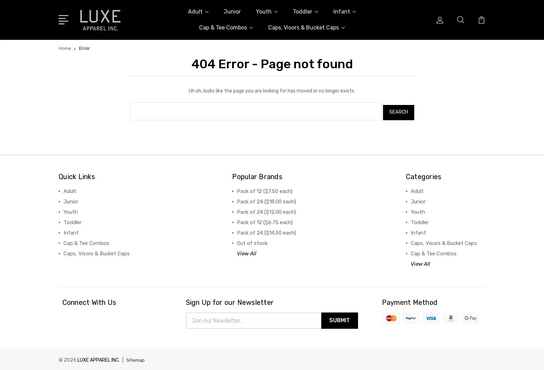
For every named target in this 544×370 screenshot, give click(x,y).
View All (246, 251)
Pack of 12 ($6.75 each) (265, 220)
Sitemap (136, 358)
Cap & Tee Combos (226, 27)
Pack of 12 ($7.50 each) (264, 188)
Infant (344, 11)
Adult (198, 11)
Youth (267, 11)
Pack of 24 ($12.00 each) (266, 209)
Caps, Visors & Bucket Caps (306, 27)
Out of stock (252, 240)
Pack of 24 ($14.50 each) (266, 230)
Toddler (305, 11)
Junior (232, 11)
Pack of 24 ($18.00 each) (266, 199)
